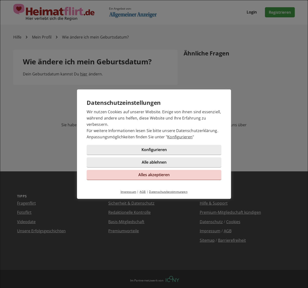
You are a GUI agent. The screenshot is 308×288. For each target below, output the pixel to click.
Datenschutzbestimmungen (168, 192)
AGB (143, 192)
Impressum (128, 192)
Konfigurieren (179, 137)
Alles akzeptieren (154, 174)
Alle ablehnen (154, 162)
